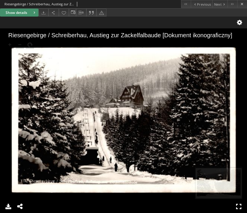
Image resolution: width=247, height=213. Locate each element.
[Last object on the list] (232, 4)
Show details (21, 12)
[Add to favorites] (64, 13)
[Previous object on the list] (201, 4)
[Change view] (72, 13)
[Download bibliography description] (81, 13)
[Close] (242, 4)
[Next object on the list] (219, 4)
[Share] (54, 13)
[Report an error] (101, 13)
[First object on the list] (186, 4)
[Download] (43, 13)
